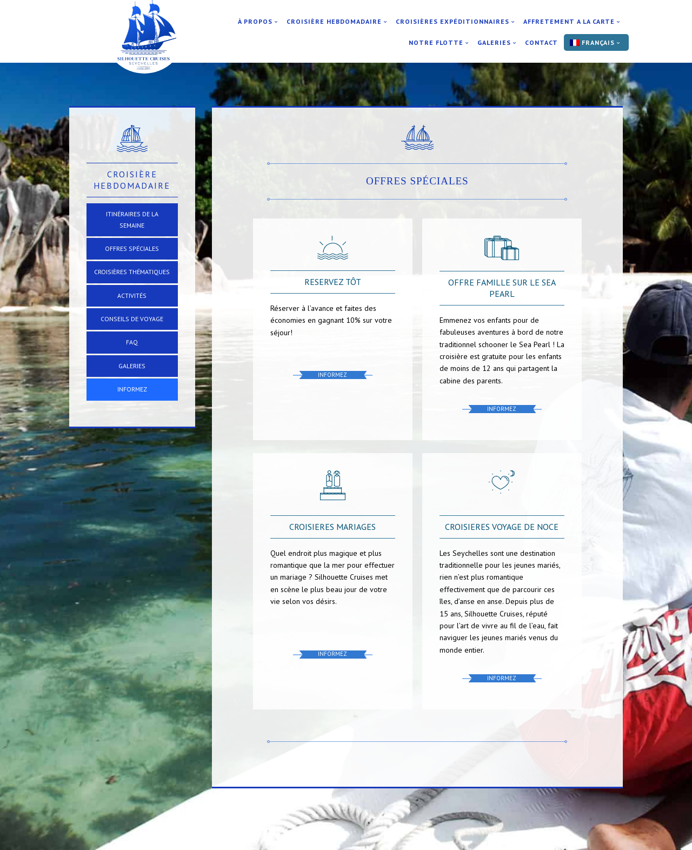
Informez (132, 389)
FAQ (132, 342)
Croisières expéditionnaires (452, 21)
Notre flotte (436, 43)
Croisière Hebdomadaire (334, 21)
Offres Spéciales (132, 248)
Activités (132, 295)
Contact (541, 43)
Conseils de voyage (132, 319)
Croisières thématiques (132, 272)
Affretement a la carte (569, 21)
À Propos (255, 21)
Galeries (494, 43)
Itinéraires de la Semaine (132, 219)
